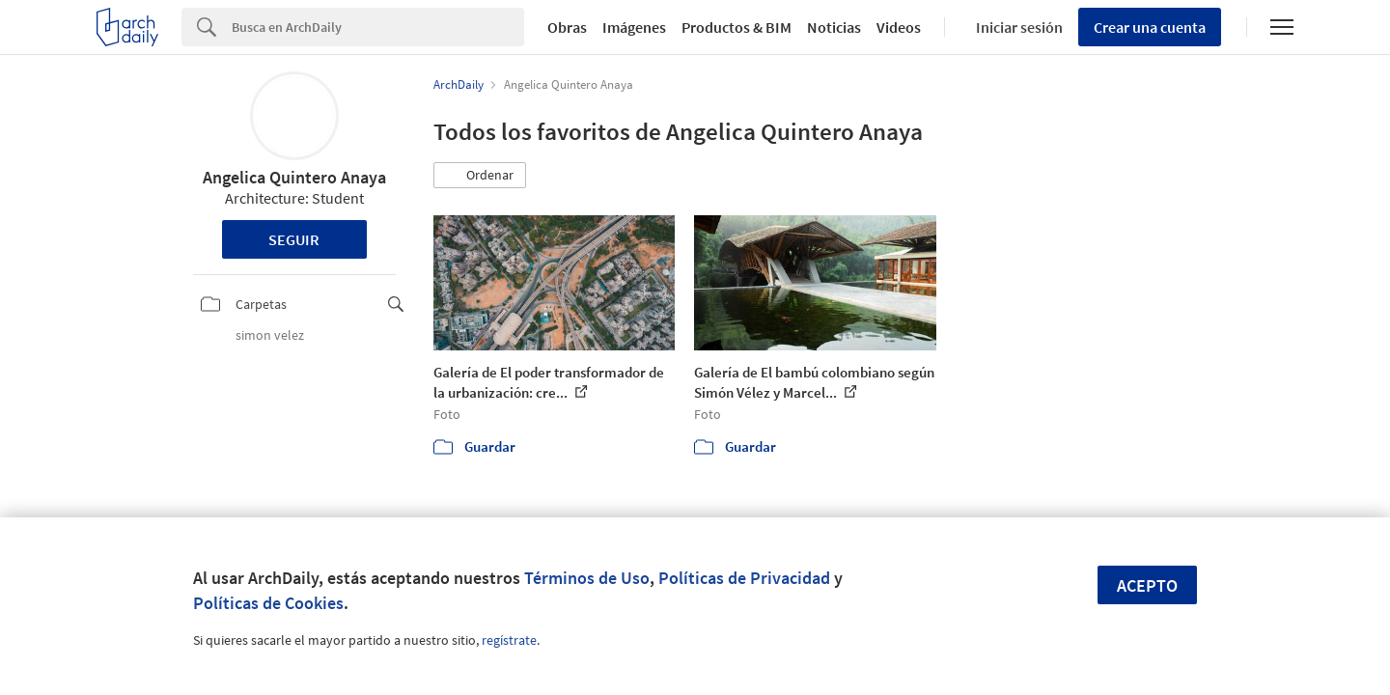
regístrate (509, 640)
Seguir (294, 239)
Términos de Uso (587, 578)
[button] (479, 175)
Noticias (834, 27)
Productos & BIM (736, 27)
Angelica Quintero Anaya (294, 177)
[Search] (378, 27)
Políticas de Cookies (268, 603)
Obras (567, 27)
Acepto (1147, 585)
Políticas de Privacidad (744, 578)
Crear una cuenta (1150, 27)
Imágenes (634, 27)
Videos (898, 27)
